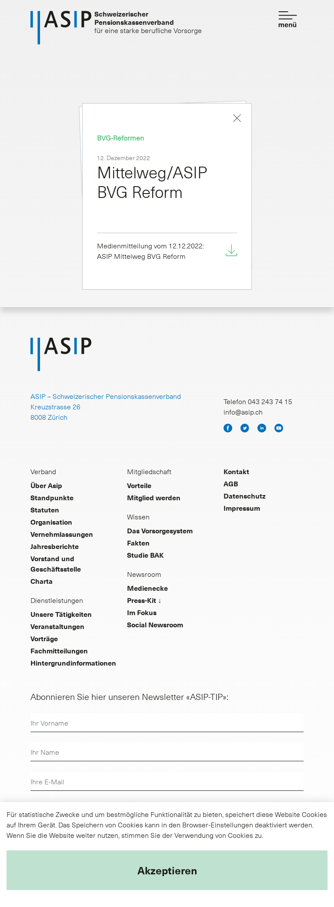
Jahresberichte (54, 546)
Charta (41, 581)
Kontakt (236, 471)
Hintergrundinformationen (73, 662)
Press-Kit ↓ (144, 600)
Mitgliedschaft (149, 471)
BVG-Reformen (120, 137)
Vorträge (44, 638)
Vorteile (139, 485)
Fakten (138, 542)
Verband (43, 471)
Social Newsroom (155, 624)
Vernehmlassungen (61, 534)
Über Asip (46, 485)
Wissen (138, 516)
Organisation (51, 521)
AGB (231, 483)
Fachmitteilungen (59, 650)
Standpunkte (51, 497)
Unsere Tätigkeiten (61, 614)
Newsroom (144, 574)
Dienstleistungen (56, 600)
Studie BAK (145, 554)
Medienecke (147, 587)
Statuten (44, 509)
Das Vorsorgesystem (160, 530)
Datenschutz (245, 495)
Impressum (242, 507)
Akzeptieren (167, 870)
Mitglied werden (153, 497)
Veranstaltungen (57, 626)
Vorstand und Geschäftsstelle (55, 563)
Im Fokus (142, 612)
